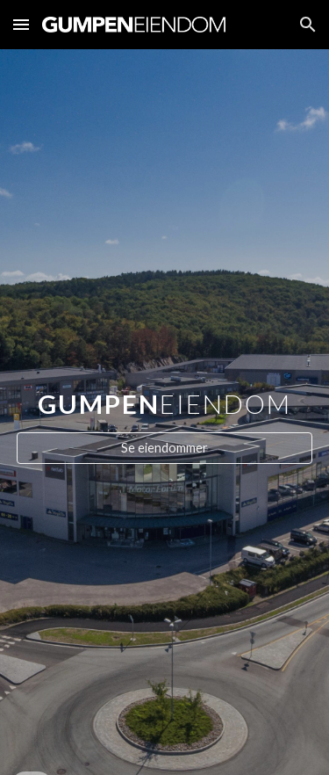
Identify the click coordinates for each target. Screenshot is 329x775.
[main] (165, 395)
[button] (21, 24)
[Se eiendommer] (165, 448)
